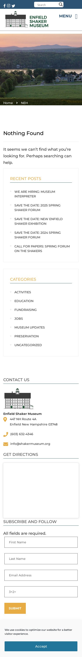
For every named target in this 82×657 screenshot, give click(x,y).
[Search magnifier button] (60, 4)
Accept (41, 646)
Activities (22, 292)
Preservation (26, 336)
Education (23, 301)
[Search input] (47, 5)
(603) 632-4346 (21, 434)
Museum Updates (29, 327)
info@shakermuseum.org (30, 444)
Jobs (18, 319)
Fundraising (25, 310)
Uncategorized (28, 345)
